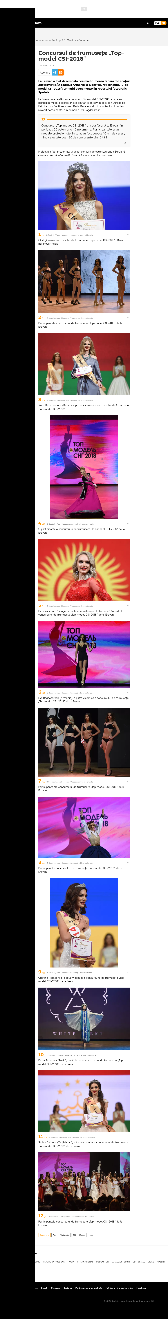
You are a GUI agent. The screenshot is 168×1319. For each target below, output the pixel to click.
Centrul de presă (29, 1288)
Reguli (44, 1288)
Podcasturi (102, 1261)
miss (91, 1235)
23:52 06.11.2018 (46, 65)
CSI (74, 1235)
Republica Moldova (54, 1261)
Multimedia (64, 1235)
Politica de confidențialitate (88, 1288)
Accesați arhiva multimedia (82, 235)
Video (151, 1261)
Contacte (55, 1288)
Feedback (141, 1288)
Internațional (85, 1261)
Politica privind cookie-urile (119, 1288)
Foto (54, 1235)
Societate (20, 1261)
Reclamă (67, 1288)
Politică (7, 1261)
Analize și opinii (121, 1261)
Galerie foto (44, 1235)
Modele (82, 1235)
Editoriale (139, 1261)
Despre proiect (10, 1288)
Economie (34, 1261)
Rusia (71, 1261)
